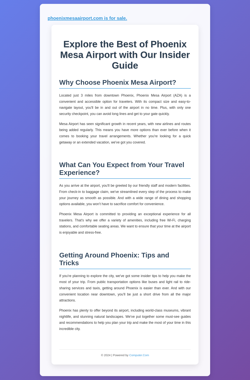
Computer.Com (139, 355)
